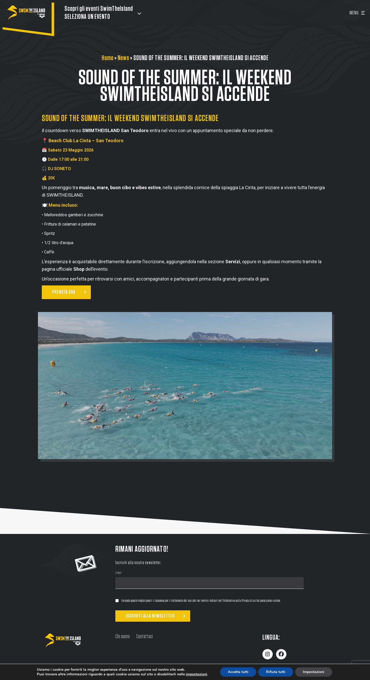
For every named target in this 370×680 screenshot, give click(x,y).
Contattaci (144, 636)
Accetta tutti (238, 671)
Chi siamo (122, 636)
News (123, 58)
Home (108, 58)
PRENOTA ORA (63, 292)
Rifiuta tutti (275, 671)
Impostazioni (313, 671)
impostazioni (196, 674)
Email (118, 573)
